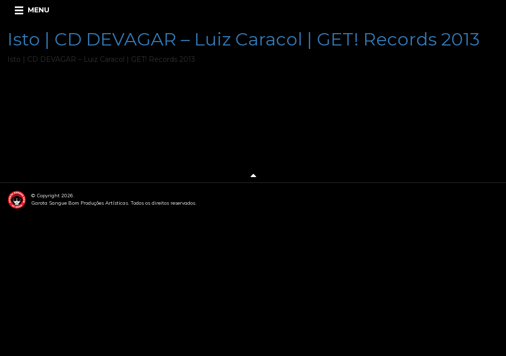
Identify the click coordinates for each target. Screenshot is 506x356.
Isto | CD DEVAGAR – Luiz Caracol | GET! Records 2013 (243, 39)
